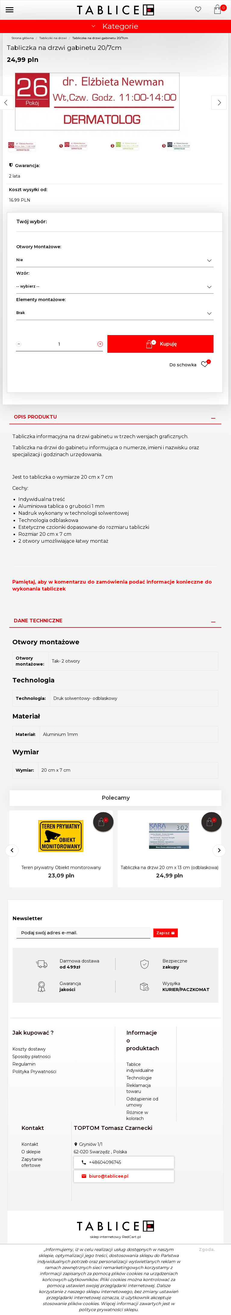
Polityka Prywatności (34, 1071)
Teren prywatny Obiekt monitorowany (61, 867)
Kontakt (29, 1144)
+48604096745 (100, 1162)
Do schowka (190, 364)
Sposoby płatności (31, 1056)
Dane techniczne (38, 621)
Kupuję (160, 344)
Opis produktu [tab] (35, 417)
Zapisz (165, 933)
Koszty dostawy (29, 1049)
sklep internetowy (105, 1236)
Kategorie (114, 26)
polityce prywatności (101, 1309)
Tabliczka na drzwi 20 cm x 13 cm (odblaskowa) (169, 867)
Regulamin (23, 1064)
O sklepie (31, 1152)
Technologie (139, 1078)
